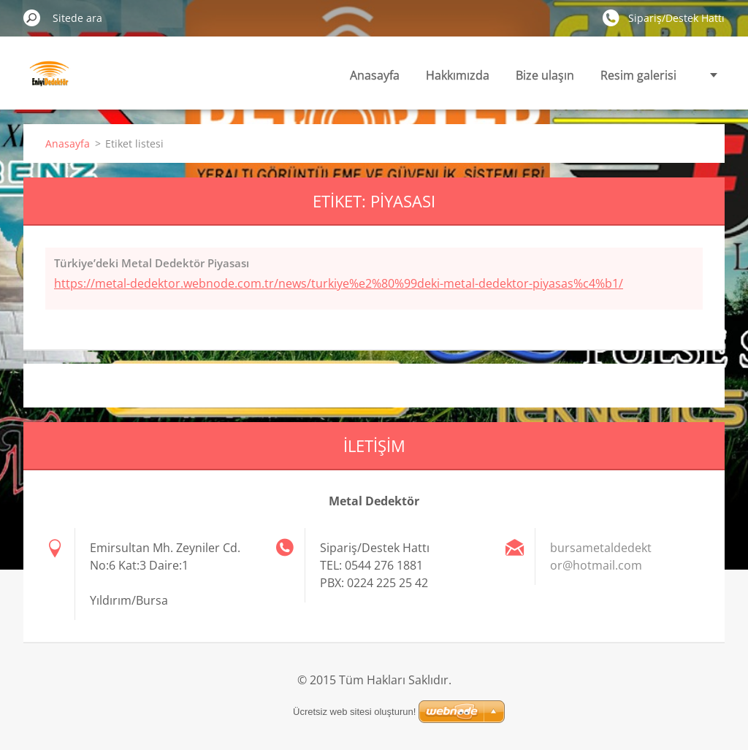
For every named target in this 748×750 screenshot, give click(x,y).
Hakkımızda (457, 75)
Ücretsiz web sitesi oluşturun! (354, 711)
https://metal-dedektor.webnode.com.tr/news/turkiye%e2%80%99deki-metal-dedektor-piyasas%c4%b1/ (338, 283)
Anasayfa (375, 75)
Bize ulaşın (545, 75)
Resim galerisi (638, 75)
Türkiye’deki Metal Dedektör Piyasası (151, 263)
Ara (32, 17)
